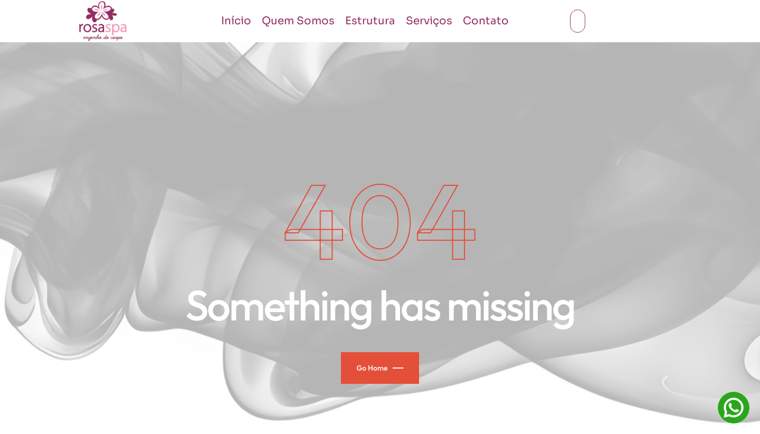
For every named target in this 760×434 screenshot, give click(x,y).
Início (236, 20)
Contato (486, 20)
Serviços (429, 20)
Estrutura (370, 20)
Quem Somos (298, 20)
